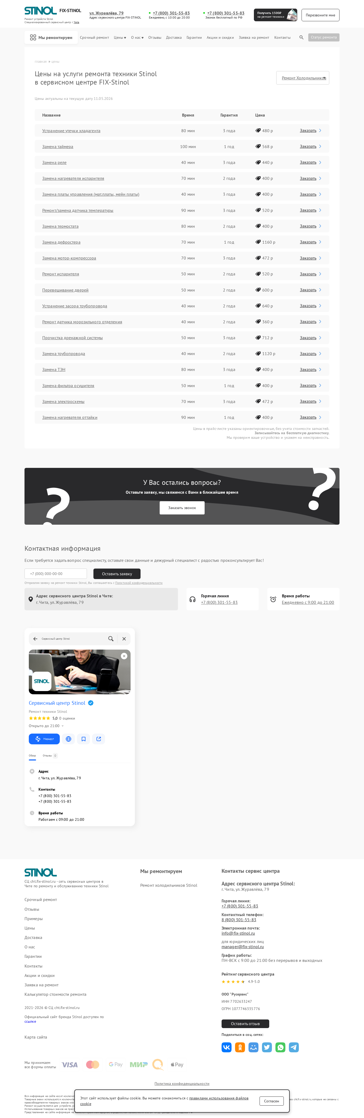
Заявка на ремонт (254, 37)
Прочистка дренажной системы (72, 337)
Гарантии (194, 37)
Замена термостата (60, 226)
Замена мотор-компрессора (69, 258)
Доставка (174, 37)
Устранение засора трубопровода (74, 306)
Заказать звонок (182, 507)
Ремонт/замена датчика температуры (77, 210)
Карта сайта (35, 1037)
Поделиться (227, 1047)
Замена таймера (57, 146)
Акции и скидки (220, 37)
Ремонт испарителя (60, 273)
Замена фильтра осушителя (68, 385)
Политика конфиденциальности (182, 1083)
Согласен (271, 1101)
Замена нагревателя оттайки (69, 417)
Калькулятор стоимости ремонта (55, 994)
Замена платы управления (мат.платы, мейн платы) (90, 194)
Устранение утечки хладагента (71, 130)
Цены (120, 37)
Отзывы (154, 37)
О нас (137, 37)
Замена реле (54, 162)
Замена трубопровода (63, 353)
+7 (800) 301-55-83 (171, 13)
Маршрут (44, 739)
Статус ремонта (324, 37)
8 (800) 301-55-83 (239, 919)
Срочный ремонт (94, 37)
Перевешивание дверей (65, 290)
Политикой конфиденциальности (139, 583)
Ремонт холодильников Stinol (168, 885)
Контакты (282, 37)
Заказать (311, 130)
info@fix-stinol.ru (238, 933)
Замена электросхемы (63, 401)
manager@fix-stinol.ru (243, 946)
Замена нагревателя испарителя (73, 178)
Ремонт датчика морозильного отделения (82, 321)
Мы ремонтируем (51, 37)
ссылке (30, 1021)
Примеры (33, 918)
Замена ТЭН (53, 369)
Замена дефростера (61, 242)
